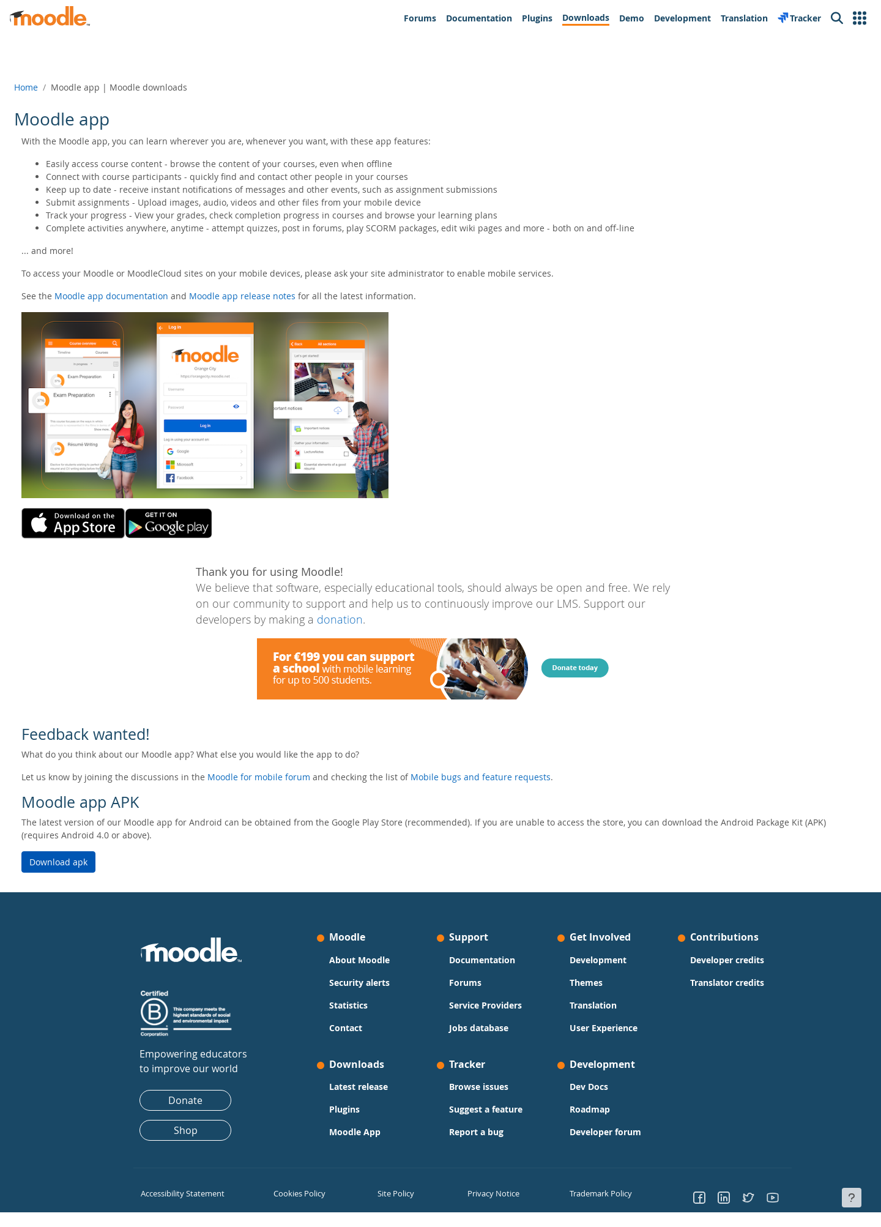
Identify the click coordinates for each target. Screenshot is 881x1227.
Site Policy (394, 1193)
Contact (345, 1028)
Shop (186, 1130)
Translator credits (727, 982)
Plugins (344, 1109)
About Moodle (359, 960)
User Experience (604, 1028)
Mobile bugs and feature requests (510, 777)
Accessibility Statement (180, 1193)
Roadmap (590, 1109)
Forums (465, 982)
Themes (586, 982)
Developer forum (605, 1132)
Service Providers (485, 1005)
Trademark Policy (599, 1193)
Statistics (348, 1005)
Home (55, 87)
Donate (185, 1100)
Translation (593, 1005)
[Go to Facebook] (699, 1197)
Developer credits (727, 960)
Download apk (88, 862)
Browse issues (478, 1086)
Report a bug (476, 1132)
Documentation (482, 960)
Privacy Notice (490, 1193)
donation (340, 620)
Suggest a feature (485, 1109)
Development (598, 960)
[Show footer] (851, 1197)
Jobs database (478, 1028)
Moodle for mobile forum (288, 777)
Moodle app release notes (271, 296)
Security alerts (359, 982)
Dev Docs (589, 1086)
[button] (859, 18)
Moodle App (355, 1132)
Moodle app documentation (141, 296)
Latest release (358, 1086)
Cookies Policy (297, 1193)
